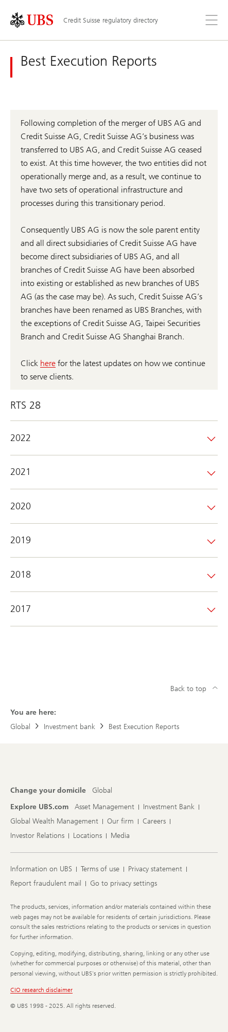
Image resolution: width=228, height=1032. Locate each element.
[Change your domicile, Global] (102, 791)
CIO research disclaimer (41, 989)
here (48, 363)
